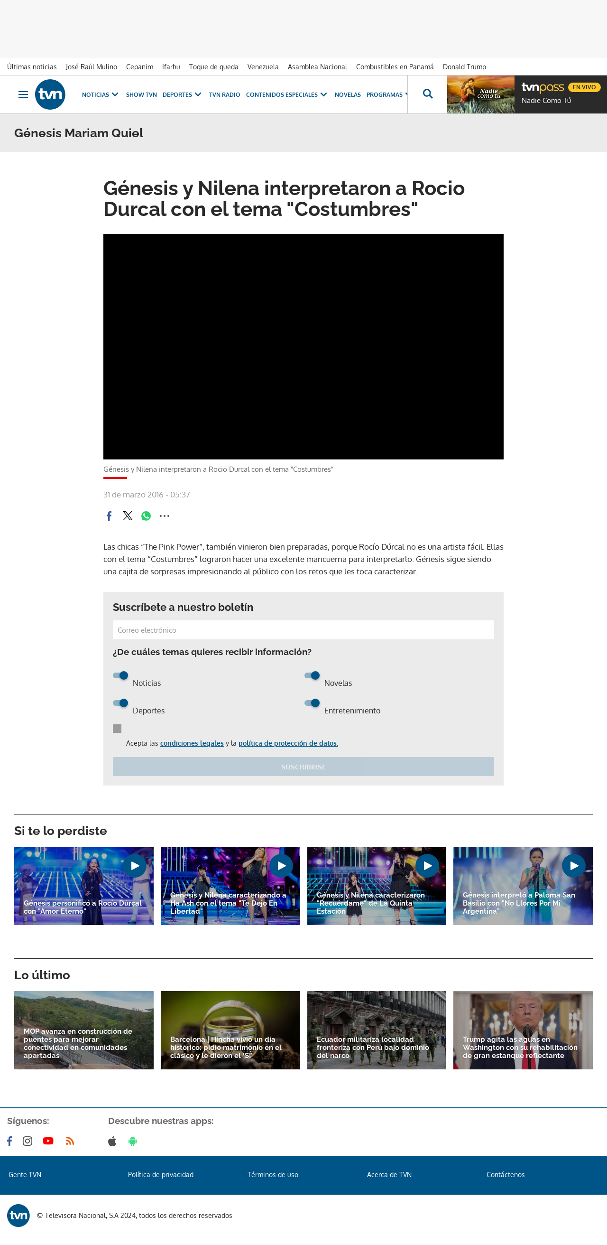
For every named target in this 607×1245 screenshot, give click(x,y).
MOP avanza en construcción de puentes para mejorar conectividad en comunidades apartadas (78, 1044)
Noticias (101, 94)
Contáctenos (506, 1174)
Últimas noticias (32, 67)
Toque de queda (214, 67)
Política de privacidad (160, 1174)
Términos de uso (273, 1174)
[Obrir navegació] (23, 94)
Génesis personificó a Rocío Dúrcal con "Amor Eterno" (83, 907)
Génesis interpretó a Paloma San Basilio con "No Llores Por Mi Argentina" (519, 903)
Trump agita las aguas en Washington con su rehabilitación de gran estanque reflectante (520, 1048)
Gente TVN (25, 1174)
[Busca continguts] (427, 94)
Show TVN (141, 94)
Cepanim (139, 67)
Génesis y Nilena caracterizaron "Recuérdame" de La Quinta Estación (371, 903)
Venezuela (263, 67)
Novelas (348, 94)
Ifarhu (171, 67)
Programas (390, 94)
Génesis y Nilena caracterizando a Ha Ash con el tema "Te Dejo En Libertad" (228, 903)
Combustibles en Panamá (395, 67)
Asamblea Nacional (317, 67)
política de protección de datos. (288, 743)
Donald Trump (464, 67)
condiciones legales (192, 743)
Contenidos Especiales (287, 94)
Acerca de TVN (389, 1174)
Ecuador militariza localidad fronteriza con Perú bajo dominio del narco (373, 1048)
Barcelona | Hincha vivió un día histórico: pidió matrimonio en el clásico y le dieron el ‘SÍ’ (226, 1048)
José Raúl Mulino (91, 67)
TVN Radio (224, 94)
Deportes (183, 94)
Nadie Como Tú (546, 100)
